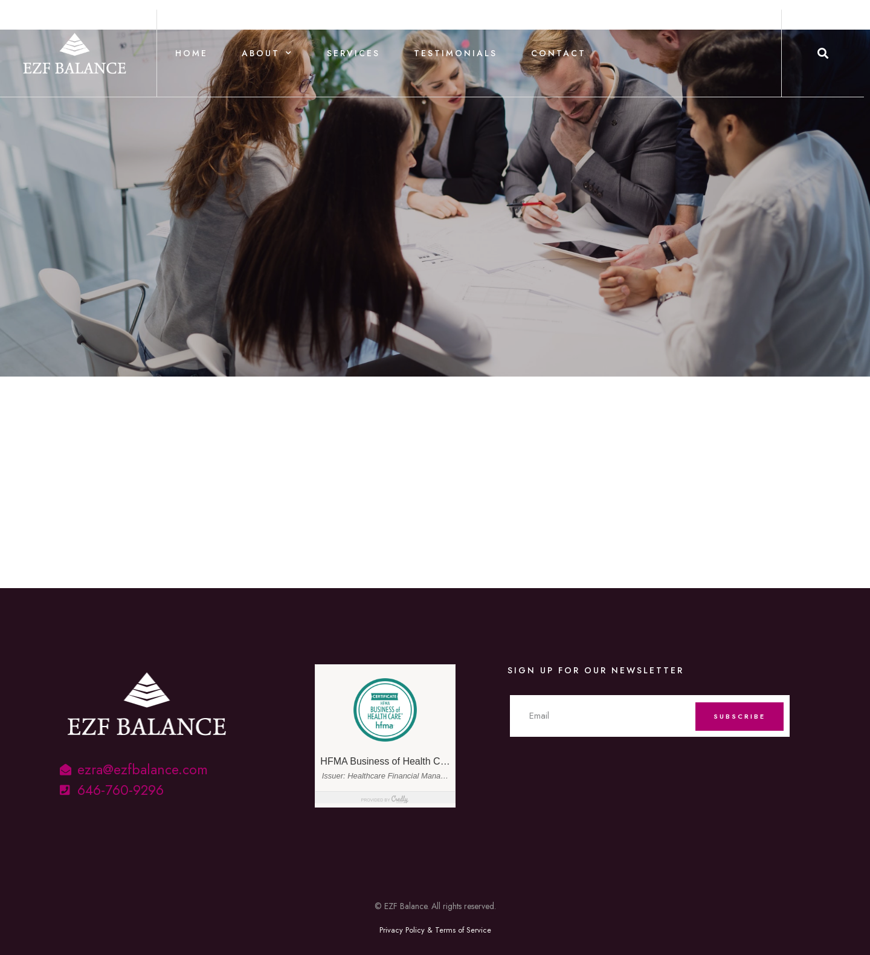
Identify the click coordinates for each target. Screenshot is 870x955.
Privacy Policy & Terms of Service (435, 930)
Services (353, 53)
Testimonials (455, 53)
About (267, 53)
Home (191, 53)
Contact (558, 53)
